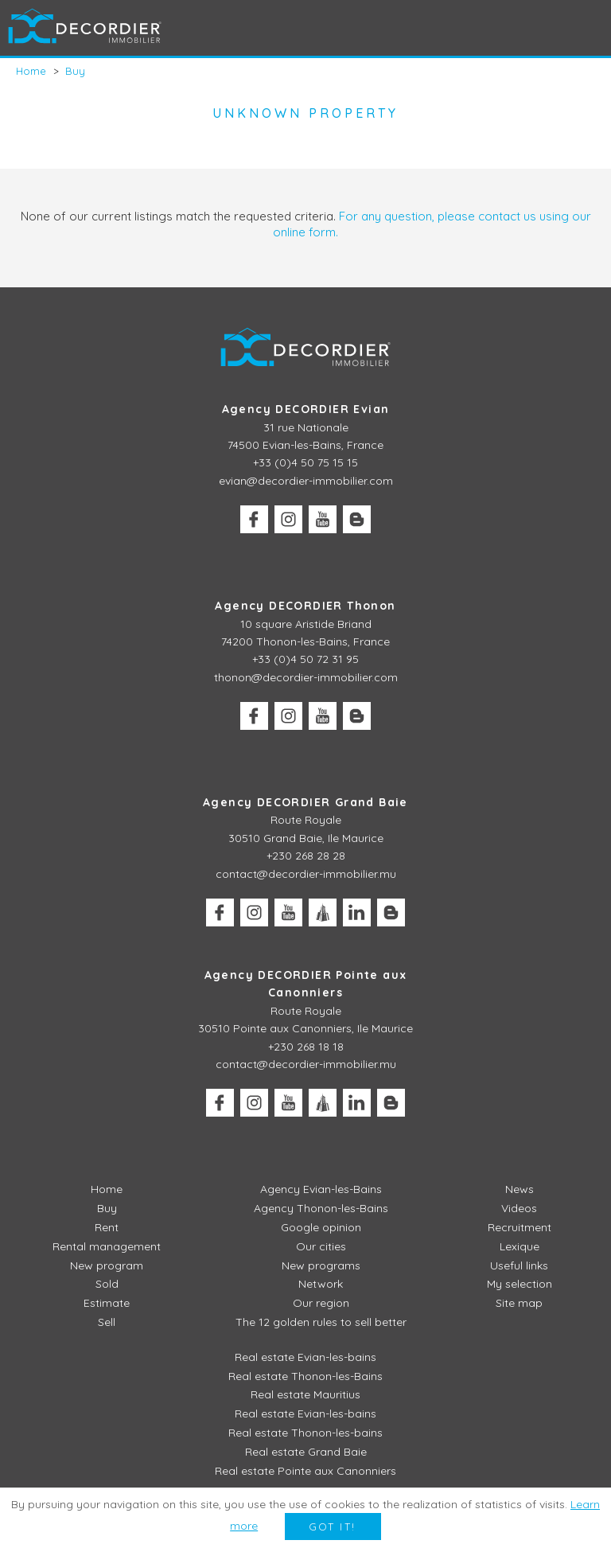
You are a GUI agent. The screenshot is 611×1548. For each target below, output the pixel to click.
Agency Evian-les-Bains (321, 1189)
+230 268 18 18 (306, 1046)
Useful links (519, 1265)
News (519, 1189)
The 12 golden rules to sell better (321, 1322)
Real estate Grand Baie (306, 1452)
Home (107, 1189)
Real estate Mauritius (305, 1394)
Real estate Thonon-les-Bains (305, 1376)
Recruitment (519, 1227)
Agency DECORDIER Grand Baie (305, 802)
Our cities (321, 1246)
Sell (106, 1322)
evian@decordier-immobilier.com (306, 481)
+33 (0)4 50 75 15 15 (305, 462)
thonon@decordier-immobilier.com (306, 677)
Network (320, 1284)
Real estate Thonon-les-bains (305, 1432)
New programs (321, 1265)
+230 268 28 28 (306, 855)
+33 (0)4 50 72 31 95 (305, 659)
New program (106, 1265)
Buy (107, 1208)
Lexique (519, 1246)
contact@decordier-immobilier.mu (306, 874)
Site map (519, 1303)
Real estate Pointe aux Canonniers (305, 1471)
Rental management (107, 1246)
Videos (519, 1208)
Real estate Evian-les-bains (305, 1357)
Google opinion (321, 1227)
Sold (107, 1284)
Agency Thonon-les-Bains (321, 1208)
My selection (519, 1284)
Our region (321, 1303)
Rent (107, 1227)
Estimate (107, 1303)
